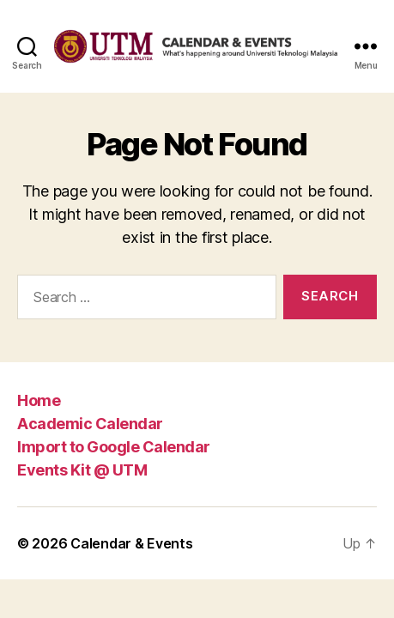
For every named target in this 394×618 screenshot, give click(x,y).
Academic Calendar (90, 424)
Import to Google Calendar (113, 447)
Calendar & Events (131, 543)
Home (38, 400)
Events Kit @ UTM (82, 470)
